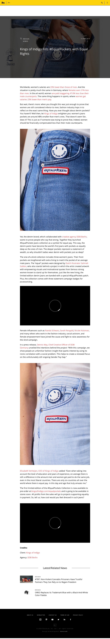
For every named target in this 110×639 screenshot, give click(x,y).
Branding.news (3, 2)
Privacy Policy (78, 615)
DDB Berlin (32, 557)
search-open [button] (102, 2)
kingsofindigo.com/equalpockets (46, 491)
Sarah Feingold (66, 330)
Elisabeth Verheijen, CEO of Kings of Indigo (39, 471)
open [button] (107, 2)
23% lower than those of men (63, 87)
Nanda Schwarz (52, 330)
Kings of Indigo (51, 113)
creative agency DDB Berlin (74, 236)
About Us (30, 615)
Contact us (53, 615)
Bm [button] (9, 3)
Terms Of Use (64, 615)
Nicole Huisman (81, 330)
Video (25, 41)
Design (26, 39)
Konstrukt (64, 631)
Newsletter (41, 615)
